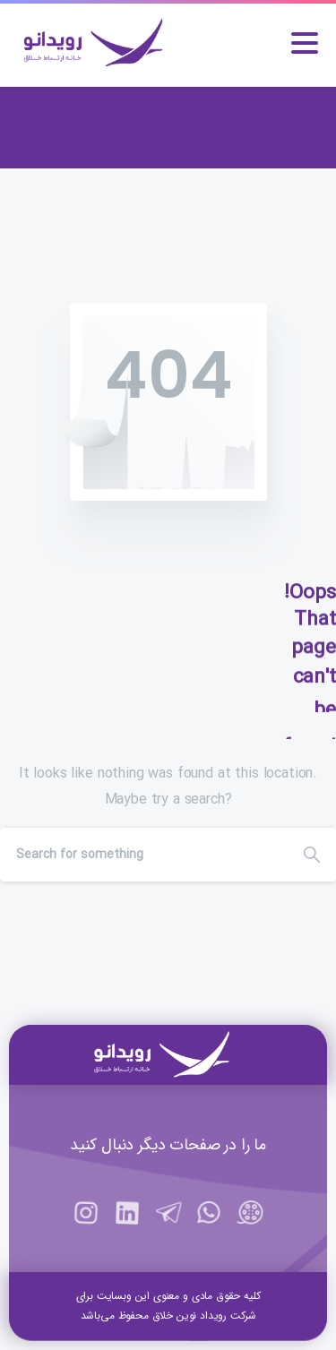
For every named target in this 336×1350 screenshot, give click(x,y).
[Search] (144, 854)
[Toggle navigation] (305, 43)
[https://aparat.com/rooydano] (250, 1222)
